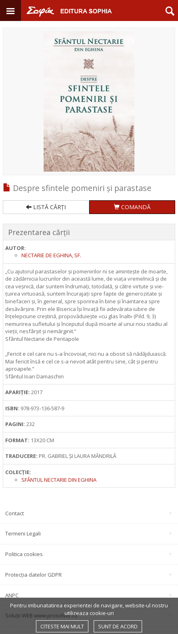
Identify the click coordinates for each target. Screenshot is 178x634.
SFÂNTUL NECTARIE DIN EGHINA (58, 479)
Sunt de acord (118, 626)
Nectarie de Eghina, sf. (51, 255)
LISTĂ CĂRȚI (46, 207)
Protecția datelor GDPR (88, 574)
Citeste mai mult (62, 626)
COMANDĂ (132, 207)
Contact (88, 513)
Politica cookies (88, 554)
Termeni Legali (88, 533)
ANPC (88, 595)
